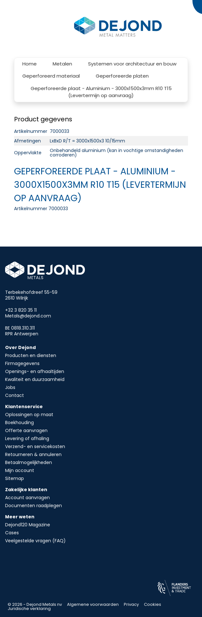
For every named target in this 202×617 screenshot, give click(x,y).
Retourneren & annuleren (33, 454)
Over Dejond (20, 347)
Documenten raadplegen (33, 505)
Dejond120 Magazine (27, 525)
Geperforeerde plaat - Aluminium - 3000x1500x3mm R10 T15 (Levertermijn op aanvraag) (101, 92)
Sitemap (14, 478)
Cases (12, 532)
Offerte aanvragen (26, 430)
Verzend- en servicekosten (35, 446)
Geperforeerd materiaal (51, 75)
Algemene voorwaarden (93, 604)
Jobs (10, 387)
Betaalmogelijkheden (28, 462)
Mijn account (19, 470)
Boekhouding (19, 422)
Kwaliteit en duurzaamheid (34, 379)
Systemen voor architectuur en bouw (132, 63)
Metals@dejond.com (28, 316)
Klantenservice (24, 406)
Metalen (62, 63)
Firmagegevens (22, 363)
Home (29, 63)
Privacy (131, 604)
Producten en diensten (30, 355)
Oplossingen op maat (29, 414)
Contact (14, 395)
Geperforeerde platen (122, 75)
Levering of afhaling (27, 438)
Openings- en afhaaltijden (34, 371)
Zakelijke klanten (26, 489)
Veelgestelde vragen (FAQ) (35, 540)
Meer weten (19, 517)
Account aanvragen (27, 497)
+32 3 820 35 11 (21, 310)
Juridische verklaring (29, 609)
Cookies (152, 604)
